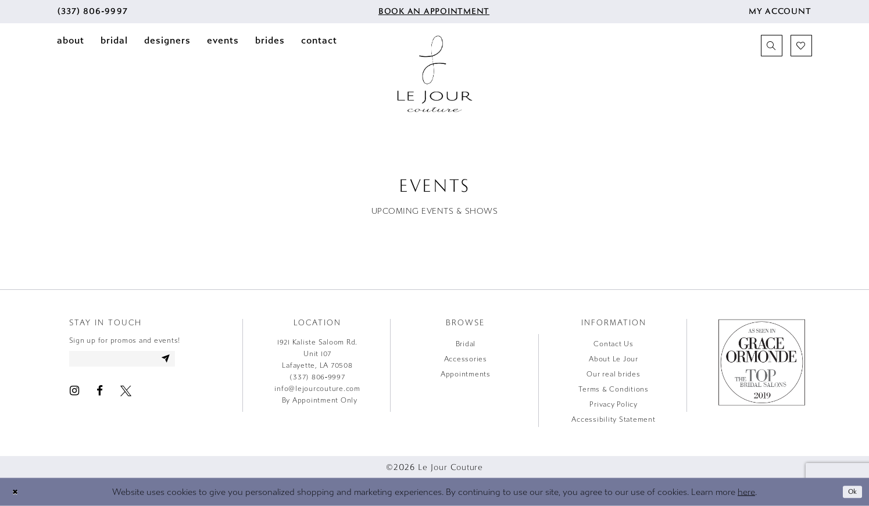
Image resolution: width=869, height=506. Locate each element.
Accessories (465, 359)
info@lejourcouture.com (317, 389)
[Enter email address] (134, 361)
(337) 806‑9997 (317, 377)
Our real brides (613, 374)
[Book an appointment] (433, 11)
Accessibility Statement (613, 419)
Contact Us (613, 344)
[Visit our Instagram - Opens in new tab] (74, 394)
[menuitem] (92, 11)
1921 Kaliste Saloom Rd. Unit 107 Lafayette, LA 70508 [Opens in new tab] (317, 353)
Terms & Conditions (613, 389)
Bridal (466, 344)
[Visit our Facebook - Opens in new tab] (99, 394)
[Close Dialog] (17, 492)
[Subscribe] (189, 361)
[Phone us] (92, 11)
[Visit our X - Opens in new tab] (126, 394)
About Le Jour (613, 359)
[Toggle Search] (771, 45)
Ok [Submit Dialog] (851, 491)
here (746, 491)
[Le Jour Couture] (435, 74)
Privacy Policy (613, 404)
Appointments (466, 374)
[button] (780, 11)
